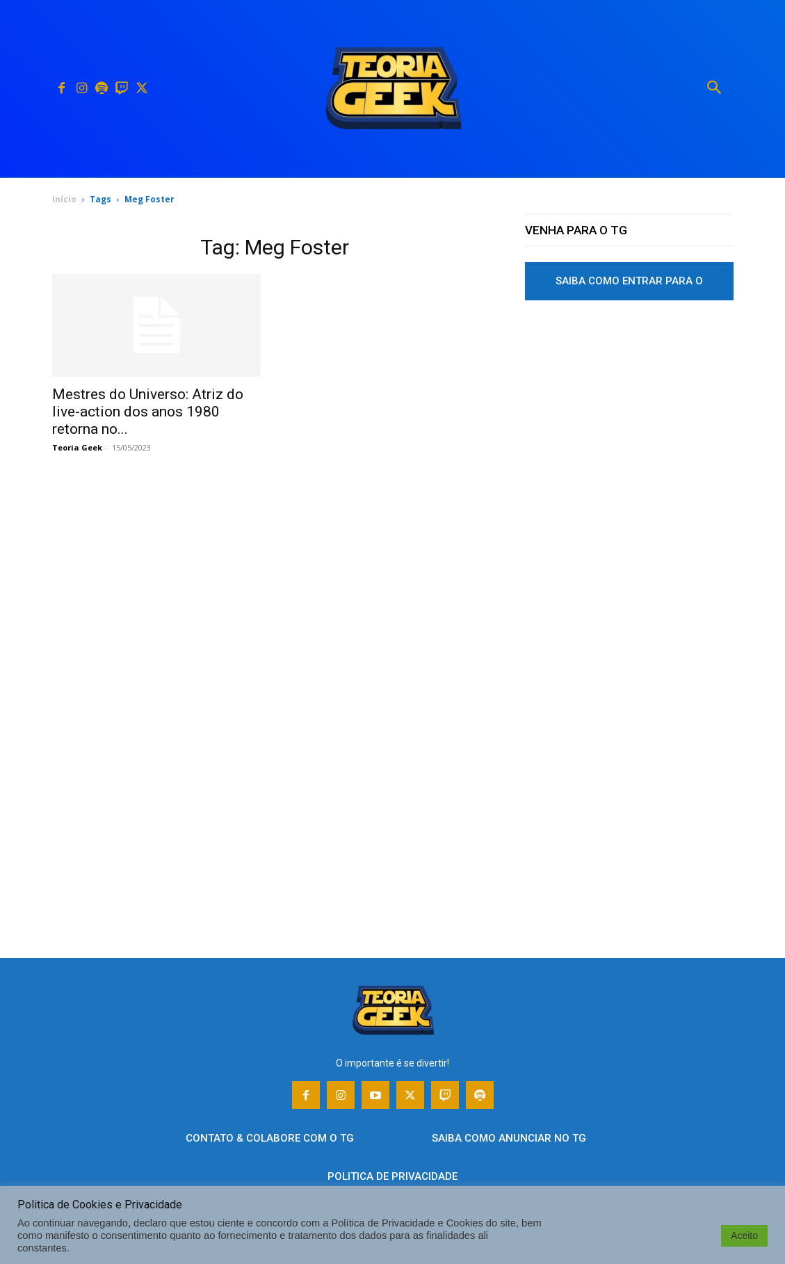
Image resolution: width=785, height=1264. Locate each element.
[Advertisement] (629, 440)
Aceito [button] (744, 1235)
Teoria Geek (77, 447)
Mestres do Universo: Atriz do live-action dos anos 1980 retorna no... (147, 411)
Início (64, 199)
